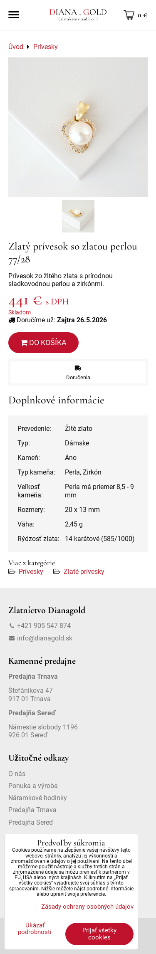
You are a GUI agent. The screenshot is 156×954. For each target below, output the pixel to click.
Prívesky (31, 572)
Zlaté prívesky (84, 572)
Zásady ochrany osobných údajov (87, 906)
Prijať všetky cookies (99, 934)
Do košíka (43, 342)
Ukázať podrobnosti (35, 929)
